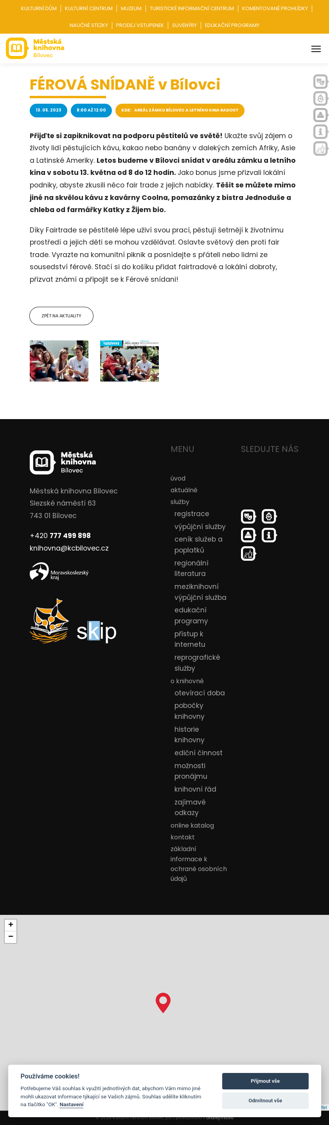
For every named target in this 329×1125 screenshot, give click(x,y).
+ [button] (10, 925)
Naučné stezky (89, 25)
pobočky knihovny (189, 711)
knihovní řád (195, 789)
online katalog (192, 825)
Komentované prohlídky (275, 8)
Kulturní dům (39, 8)
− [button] (10, 937)
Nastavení (71, 1104)
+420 (60, 535)
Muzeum (131, 8)
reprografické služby (197, 663)
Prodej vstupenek (140, 25)
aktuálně (184, 490)
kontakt (183, 837)
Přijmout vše (265, 1081)
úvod (178, 478)
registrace (191, 513)
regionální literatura (191, 568)
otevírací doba (199, 693)
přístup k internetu (189, 639)
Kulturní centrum (89, 8)
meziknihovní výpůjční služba (200, 592)
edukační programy (191, 615)
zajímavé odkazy (190, 807)
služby (180, 501)
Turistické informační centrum (192, 8)
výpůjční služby (200, 526)
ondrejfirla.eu (220, 1118)
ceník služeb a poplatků (198, 545)
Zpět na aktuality (61, 316)
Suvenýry (184, 25)
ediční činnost (198, 753)
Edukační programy (232, 25)
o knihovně (187, 681)
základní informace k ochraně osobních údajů (199, 863)
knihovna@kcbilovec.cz (69, 548)
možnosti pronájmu (190, 771)
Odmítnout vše (265, 1100)
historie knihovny (189, 735)
